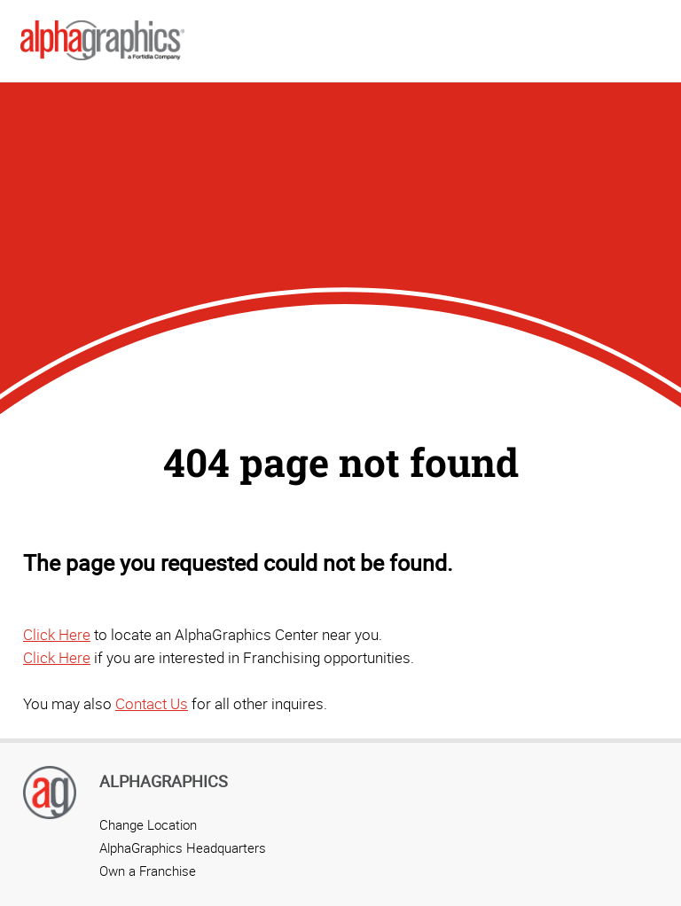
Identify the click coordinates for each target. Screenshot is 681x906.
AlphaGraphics (163, 781)
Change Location (148, 824)
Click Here (56, 634)
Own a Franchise (147, 870)
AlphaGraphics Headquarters (182, 847)
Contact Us (151, 703)
